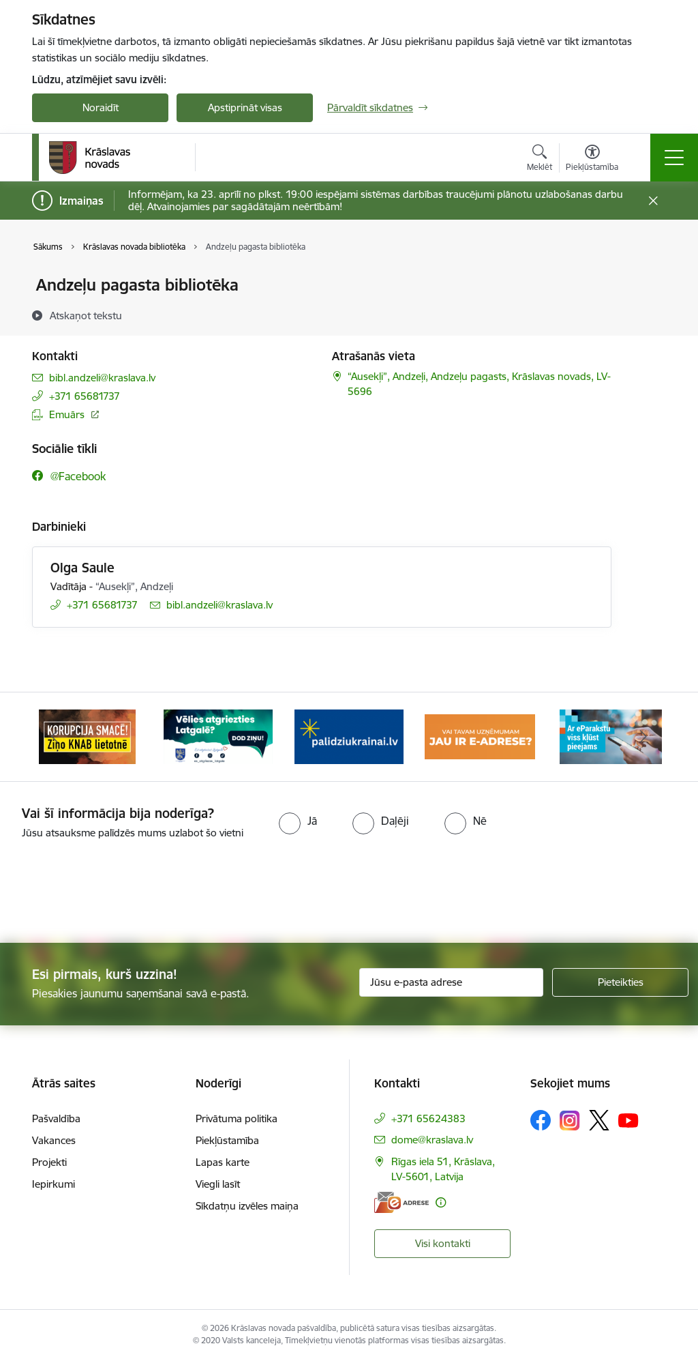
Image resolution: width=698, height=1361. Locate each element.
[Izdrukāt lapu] (647, 279)
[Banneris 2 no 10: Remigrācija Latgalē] (218, 735)
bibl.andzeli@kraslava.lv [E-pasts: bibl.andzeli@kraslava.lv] (102, 377)
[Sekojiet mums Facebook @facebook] (69, 475)
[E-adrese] (401, 1202)
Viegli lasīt (218, 1183)
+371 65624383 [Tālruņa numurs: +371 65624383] (428, 1118)
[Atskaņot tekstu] (86, 315)
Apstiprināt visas (245, 107)
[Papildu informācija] (441, 1202)
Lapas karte (222, 1162)
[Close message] (653, 200)
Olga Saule (82, 567)
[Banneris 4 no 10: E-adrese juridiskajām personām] (480, 735)
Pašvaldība (56, 1118)
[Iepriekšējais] (54, 736)
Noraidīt (100, 107)
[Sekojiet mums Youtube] (628, 1119)
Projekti (49, 1162)
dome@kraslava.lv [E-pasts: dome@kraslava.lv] (432, 1139)
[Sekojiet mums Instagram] (570, 1120)
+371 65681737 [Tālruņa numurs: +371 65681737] (84, 396)
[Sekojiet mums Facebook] (540, 1120)
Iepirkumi (53, 1183)
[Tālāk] (643, 736)
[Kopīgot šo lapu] (647, 313)
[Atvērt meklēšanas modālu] (539, 159)
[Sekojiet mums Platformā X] (599, 1120)
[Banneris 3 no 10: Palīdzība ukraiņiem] (349, 735)
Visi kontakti (442, 1243)
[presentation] (349, 892)
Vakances (54, 1140)
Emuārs (67, 414)
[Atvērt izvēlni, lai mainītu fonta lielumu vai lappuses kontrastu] (592, 159)
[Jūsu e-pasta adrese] (451, 982)
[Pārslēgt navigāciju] (674, 157)
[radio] (298, 821)
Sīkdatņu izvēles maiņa (247, 1205)
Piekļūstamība (227, 1140)
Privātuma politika (236, 1118)
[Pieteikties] (620, 982)
